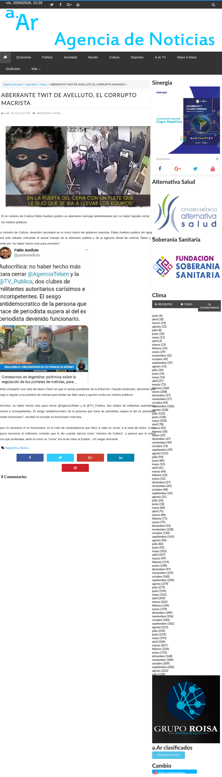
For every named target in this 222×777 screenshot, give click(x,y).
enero (156, 352)
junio (155, 315)
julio (155, 330)
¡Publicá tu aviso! (168, 754)
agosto (156, 326)
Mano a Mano (187, 57)
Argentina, (44, 113)
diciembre (158, 395)
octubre (157, 359)
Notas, (56, 113)
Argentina (31, 84)
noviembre (159, 355)
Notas (43, 84)
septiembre (159, 363)
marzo (156, 323)
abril (155, 319)
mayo (155, 337)
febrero (157, 348)
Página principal (12, 84)
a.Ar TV (160, 57)
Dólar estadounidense (172, 772)
